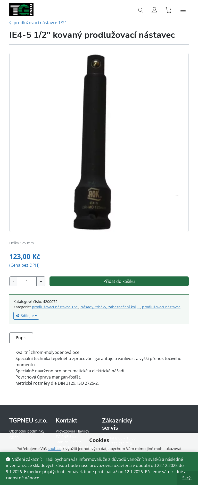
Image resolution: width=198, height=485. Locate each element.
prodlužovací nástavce (161, 306)
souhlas (54, 448)
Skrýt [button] (187, 478)
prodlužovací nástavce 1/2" (40, 22)
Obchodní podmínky (26, 431)
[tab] (21, 337)
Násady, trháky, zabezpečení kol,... (110, 306)
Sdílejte (25, 315)
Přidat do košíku (119, 281)
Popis (21, 337)
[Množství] (27, 281)
